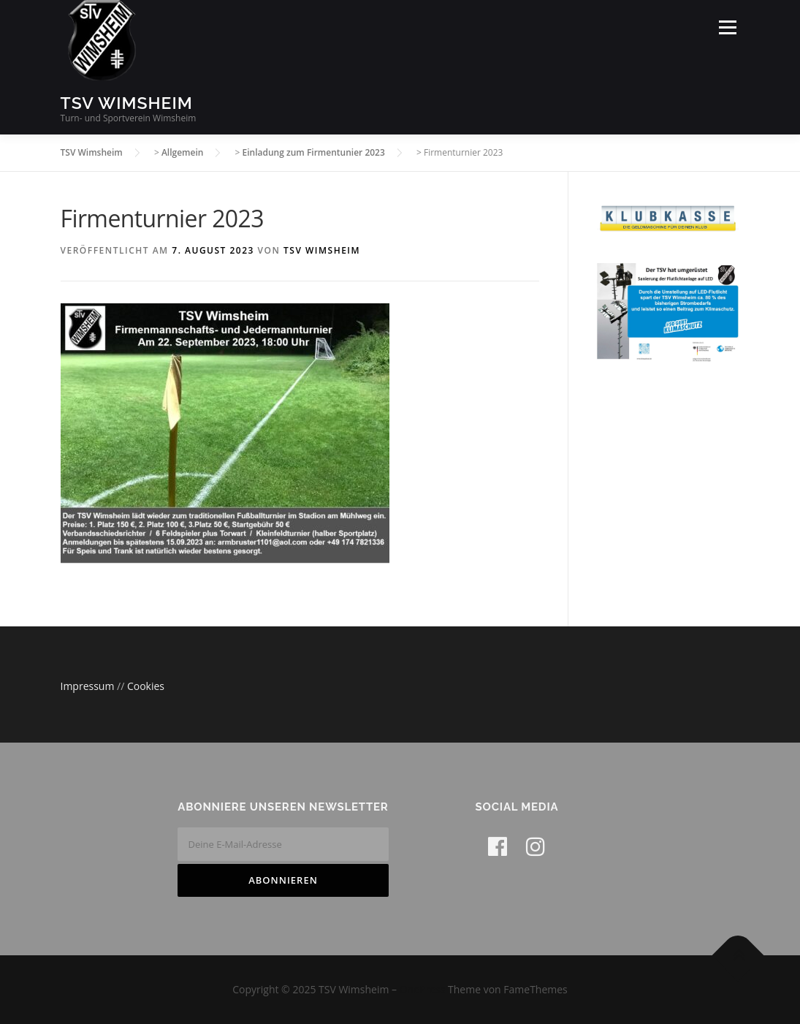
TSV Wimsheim (127, 103)
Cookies (145, 686)
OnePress (423, 989)
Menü (727, 27)
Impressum (89, 686)
